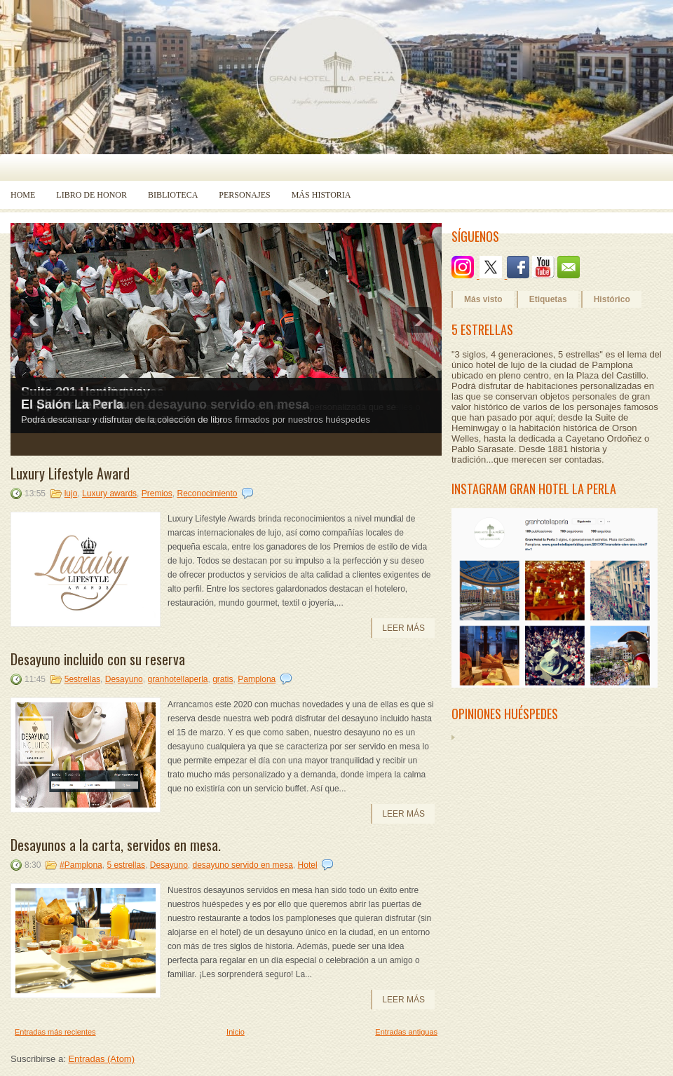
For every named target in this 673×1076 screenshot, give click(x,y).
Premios (157, 493)
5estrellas (82, 679)
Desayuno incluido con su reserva (98, 659)
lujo (71, 493)
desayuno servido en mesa (243, 865)
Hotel (308, 865)
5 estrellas (126, 865)
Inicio (235, 1032)
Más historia (321, 195)
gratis (222, 679)
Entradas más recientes (55, 1032)
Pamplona (257, 679)
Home (23, 195)
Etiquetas (548, 299)
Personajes (244, 195)
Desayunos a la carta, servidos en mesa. (116, 845)
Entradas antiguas (406, 1032)
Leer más (403, 628)
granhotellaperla (177, 679)
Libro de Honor (91, 195)
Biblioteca (173, 195)
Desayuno (124, 679)
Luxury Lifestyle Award (70, 473)
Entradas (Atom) (101, 1059)
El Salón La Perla (72, 404)
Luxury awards (109, 493)
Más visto (483, 299)
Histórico (612, 299)
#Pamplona (81, 865)
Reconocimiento (207, 493)
